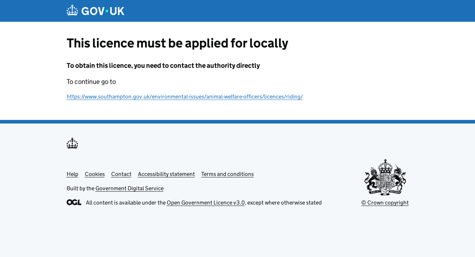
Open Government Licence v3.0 (206, 202)
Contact (121, 174)
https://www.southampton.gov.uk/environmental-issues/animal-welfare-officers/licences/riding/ (185, 96)
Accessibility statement (166, 174)
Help (72, 174)
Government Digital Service (129, 188)
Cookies (95, 174)
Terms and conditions (227, 174)
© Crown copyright (385, 202)
